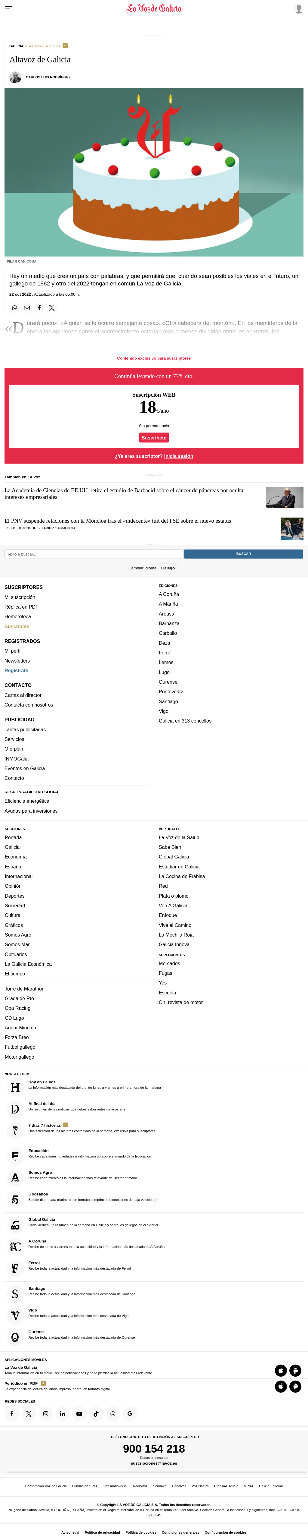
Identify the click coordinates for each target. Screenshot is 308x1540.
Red (163, 886)
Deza (164, 643)
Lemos (166, 662)
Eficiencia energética (27, 801)
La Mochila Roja (176, 934)
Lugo (164, 672)
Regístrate (16, 670)
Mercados (169, 963)
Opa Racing (17, 1008)
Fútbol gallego (20, 1047)
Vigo (163, 711)
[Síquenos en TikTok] (96, 1413)
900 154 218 (154, 1448)
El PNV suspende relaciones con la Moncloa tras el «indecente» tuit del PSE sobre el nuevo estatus (118, 521)
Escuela (167, 992)
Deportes (15, 896)
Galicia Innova (174, 944)
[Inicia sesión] (298, 8)
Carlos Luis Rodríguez (48, 77)
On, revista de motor (181, 1002)
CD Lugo (14, 1018)
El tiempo (15, 973)
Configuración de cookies (226, 1532)
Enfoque (168, 915)
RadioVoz (140, 1486)
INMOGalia (17, 758)
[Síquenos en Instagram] (45, 1413)
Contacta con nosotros (29, 704)
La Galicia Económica (28, 964)
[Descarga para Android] (295, 1371)
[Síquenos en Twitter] (29, 1413)
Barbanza (169, 623)
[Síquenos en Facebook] (12, 1413)
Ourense (168, 682)
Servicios (14, 739)
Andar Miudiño (20, 1027)
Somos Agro (18, 934)
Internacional (18, 876)
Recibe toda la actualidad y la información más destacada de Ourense (71, 1337)
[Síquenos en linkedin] (62, 1413)
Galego (168, 568)
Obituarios (16, 954)
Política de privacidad (102, 1532)
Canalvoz (179, 1486)
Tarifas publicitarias (25, 729)
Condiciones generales (180, 1532)
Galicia (12, 847)
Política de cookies (140, 1532)
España (13, 866)
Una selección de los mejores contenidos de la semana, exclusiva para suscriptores (81, 1131)
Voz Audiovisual (115, 1486)
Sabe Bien (170, 847)
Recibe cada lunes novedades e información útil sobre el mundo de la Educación (79, 1156)
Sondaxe (160, 1486)
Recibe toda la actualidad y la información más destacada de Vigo (68, 1315)
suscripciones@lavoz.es (154, 1463)
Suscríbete (154, 437)
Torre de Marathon (25, 988)
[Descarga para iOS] (281, 1371)
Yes (163, 983)
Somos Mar (17, 944)
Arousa (166, 613)
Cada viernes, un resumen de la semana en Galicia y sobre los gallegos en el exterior (83, 1225)
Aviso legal (70, 1532)
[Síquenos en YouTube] (79, 1413)
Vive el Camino (175, 925)
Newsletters (17, 660)
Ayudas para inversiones (31, 811)
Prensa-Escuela (226, 1486)
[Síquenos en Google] (130, 1413)
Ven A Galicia (173, 905)
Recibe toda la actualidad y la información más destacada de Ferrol (69, 1268)
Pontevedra (171, 691)
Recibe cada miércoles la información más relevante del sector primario (72, 1178)
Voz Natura (200, 1486)
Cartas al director (23, 695)
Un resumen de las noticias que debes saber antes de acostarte (66, 1109)
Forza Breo (17, 1037)
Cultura (12, 915)
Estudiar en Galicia (179, 866)
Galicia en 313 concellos (185, 720)
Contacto (14, 778)
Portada (13, 837)
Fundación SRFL (85, 1486)
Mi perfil (13, 651)
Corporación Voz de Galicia (46, 1486)
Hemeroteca (18, 616)
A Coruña (169, 594)
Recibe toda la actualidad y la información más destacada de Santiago (71, 1294)
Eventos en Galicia (25, 768)
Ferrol (165, 652)
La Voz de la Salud (179, 837)
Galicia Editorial (271, 1486)
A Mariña (168, 604)
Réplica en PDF (21, 606)
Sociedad (15, 905)
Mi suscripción (20, 597)
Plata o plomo (174, 896)
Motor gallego (19, 1057)
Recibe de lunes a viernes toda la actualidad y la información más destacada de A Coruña (86, 1247)
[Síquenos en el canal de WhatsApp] (113, 1413)
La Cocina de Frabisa (182, 876)
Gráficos (14, 925)
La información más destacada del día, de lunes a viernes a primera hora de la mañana (84, 1087)
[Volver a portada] (154, 8)
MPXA (249, 1486)
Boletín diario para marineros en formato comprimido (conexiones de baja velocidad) (82, 1199)
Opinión (13, 886)
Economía (16, 857)
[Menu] (8, 8)
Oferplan (14, 749)
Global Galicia (174, 857)
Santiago (168, 701)
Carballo (168, 633)
